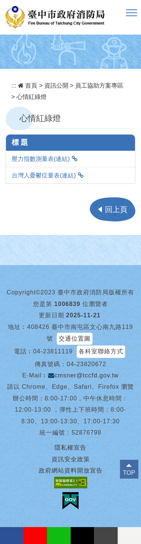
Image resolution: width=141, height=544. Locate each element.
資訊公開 (56, 85)
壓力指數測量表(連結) (41, 159)
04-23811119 (53, 351)
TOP (129, 473)
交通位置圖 (75, 338)
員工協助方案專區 (99, 85)
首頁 (27, 85)
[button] (131, 13)
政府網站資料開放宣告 (71, 470)
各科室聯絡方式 (101, 351)
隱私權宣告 (70, 447)
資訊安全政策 (71, 459)
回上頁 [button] (116, 209)
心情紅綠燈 (32, 97)
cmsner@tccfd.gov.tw (83, 375)
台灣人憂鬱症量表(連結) (44, 175)
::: (13, 85)
